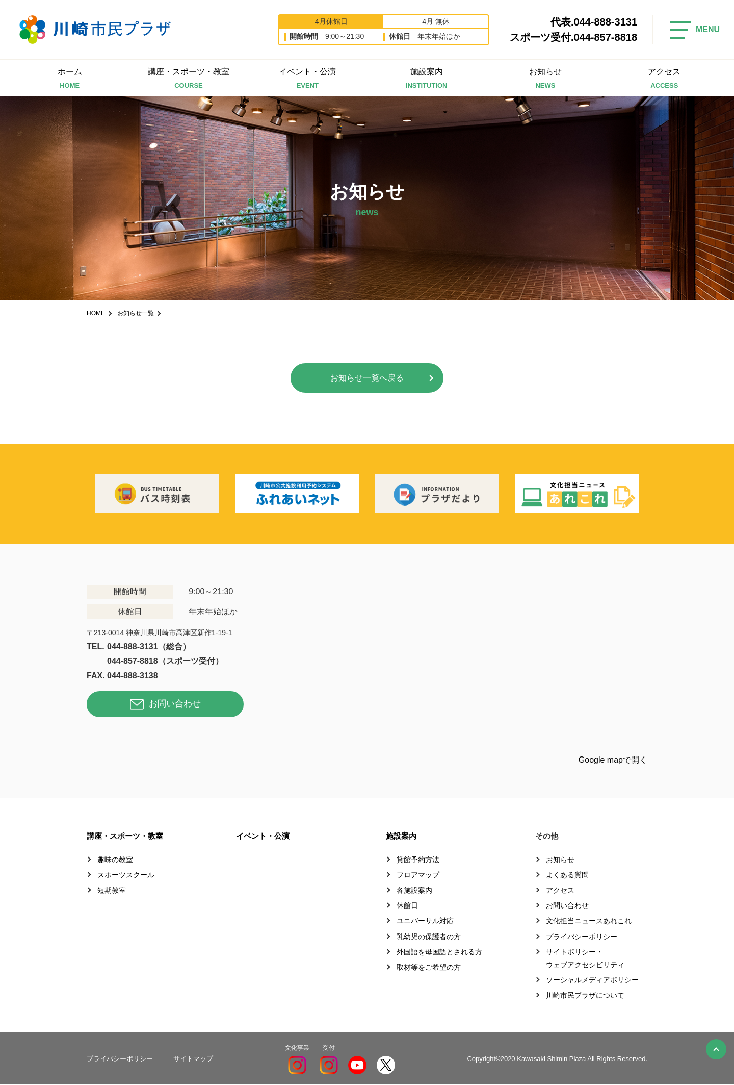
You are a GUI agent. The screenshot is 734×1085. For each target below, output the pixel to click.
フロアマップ (418, 875)
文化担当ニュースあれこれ (589, 921)
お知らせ (545, 79)
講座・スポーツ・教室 (188, 79)
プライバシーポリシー (581, 936)
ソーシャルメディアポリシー (592, 980)
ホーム (69, 79)
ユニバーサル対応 (425, 921)
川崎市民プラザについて (585, 996)
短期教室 (111, 891)
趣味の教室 (115, 859)
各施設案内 (414, 891)
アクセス (664, 79)
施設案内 (426, 79)
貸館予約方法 (418, 859)
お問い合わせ (174, 705)
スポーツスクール (125, 875)
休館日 (407, 906)
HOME (96, 313)
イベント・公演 (307, 79)
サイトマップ (193, 1059)
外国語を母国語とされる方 (439, 952)
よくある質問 (567, 875)
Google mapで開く (613, 759)
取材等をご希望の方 (429, 967)
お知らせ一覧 (135, 313)
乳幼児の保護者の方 (429, 936)
